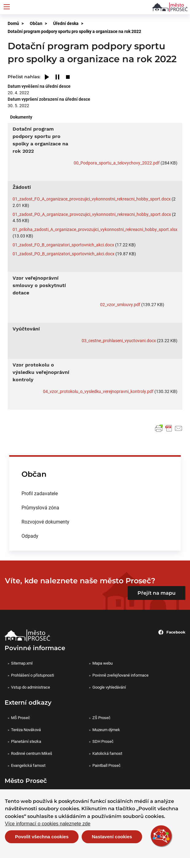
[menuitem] (95, 493)
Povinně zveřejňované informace (120, 675)
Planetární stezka (26, 741)
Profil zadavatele (39, 493)
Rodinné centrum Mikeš (31, 753)
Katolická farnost (107, 753)
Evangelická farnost (28, 765)
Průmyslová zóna (40, 507)
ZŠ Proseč (101, 717)
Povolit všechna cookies (41, 836)
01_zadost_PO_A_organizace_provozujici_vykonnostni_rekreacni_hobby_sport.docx (92, 214)
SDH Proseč (103, 741)
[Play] (47, 77)
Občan (36, 23)
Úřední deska (66, 23)
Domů (13, 23)
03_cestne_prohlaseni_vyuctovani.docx (119, 340)
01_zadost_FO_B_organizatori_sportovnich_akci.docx (63, 245)
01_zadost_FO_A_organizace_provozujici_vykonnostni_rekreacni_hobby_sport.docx (92, 199)
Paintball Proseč (106, 765)
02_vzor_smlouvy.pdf (120, 304)
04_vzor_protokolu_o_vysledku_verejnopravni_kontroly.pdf (98, 391)
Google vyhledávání (109, 687)
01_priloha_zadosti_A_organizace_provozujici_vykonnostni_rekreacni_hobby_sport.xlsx (95, 229)
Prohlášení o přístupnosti (32, 675)
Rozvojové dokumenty (45, 521)
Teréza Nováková (26, 729)
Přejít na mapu (157, 593)
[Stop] (68, 77)
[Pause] (57, 77)
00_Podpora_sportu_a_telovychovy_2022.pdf (117, 163)
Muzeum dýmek (106, 729)
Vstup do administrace (30, 687)
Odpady (29, 535)
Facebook (171, 632)
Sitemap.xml (22, 663)
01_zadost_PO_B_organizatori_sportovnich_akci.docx (63, 254)
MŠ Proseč (20, 717)
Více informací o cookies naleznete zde (47, 823)
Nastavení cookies (112, 836)
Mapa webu (102, 663)
